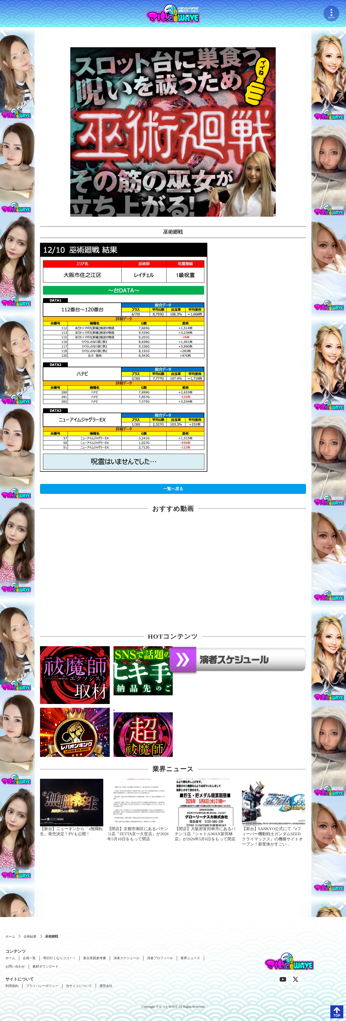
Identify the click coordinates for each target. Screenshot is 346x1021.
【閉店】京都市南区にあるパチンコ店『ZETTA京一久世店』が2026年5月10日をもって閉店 (137, 834)
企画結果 (30, 936)
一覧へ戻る (173, 489)
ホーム (10, 936)
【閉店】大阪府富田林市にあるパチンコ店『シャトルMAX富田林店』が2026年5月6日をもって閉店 (205, 834)
